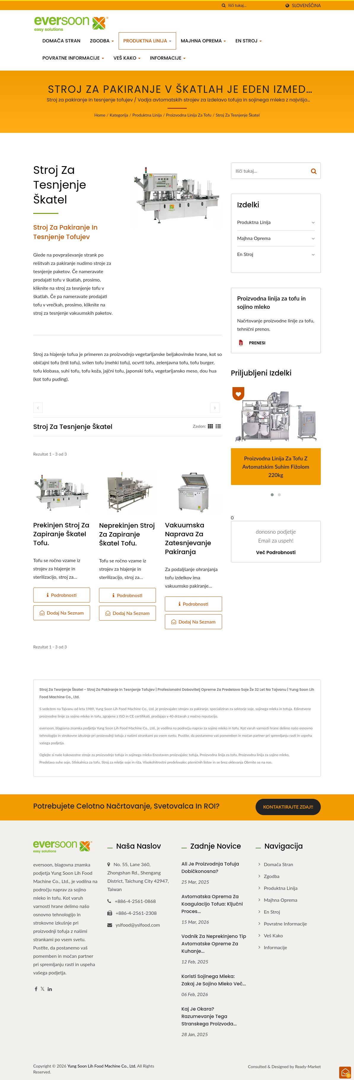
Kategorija (119, 114)
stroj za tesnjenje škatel (237, 114)
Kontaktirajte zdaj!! (288, 806)
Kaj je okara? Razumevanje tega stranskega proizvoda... (209, 1015)
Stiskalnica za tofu (86, 762)
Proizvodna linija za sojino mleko (263, 755)
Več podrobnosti (276, 552)
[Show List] (218, 426)
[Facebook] (36, 988)
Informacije (168, 58)
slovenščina (306, 5)
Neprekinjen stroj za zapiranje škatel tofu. (127, 534)
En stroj (248, 40)
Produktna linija (147, 40)
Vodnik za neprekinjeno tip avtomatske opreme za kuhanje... (213, 943)
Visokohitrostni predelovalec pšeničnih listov (177, 762)
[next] (215, 408)
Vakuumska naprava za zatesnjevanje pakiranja (188, 538)
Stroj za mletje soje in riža (121, 762)
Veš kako (127, 58)
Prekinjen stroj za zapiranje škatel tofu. (61, 534)
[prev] (38, 408)
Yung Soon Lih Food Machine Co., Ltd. (101, 1065)
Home (99, 114)
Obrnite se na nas (257, 762)
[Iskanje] (223, 5)
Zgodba (102, 40)
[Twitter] (42, 988)
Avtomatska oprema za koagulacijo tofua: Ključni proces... (212, 903)
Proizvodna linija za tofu (188, 114)
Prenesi (251, 343)
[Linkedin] (50, 988)
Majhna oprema (203, 40)
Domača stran (61, 40)
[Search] (254, 5)
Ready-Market (308, 1065)
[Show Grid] (210, 426)
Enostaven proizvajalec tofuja (175, 755)
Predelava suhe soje (54, 762)
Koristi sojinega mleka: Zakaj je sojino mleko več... (213, 979)
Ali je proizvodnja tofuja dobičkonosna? (210, 867)
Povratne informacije (73, 58)
